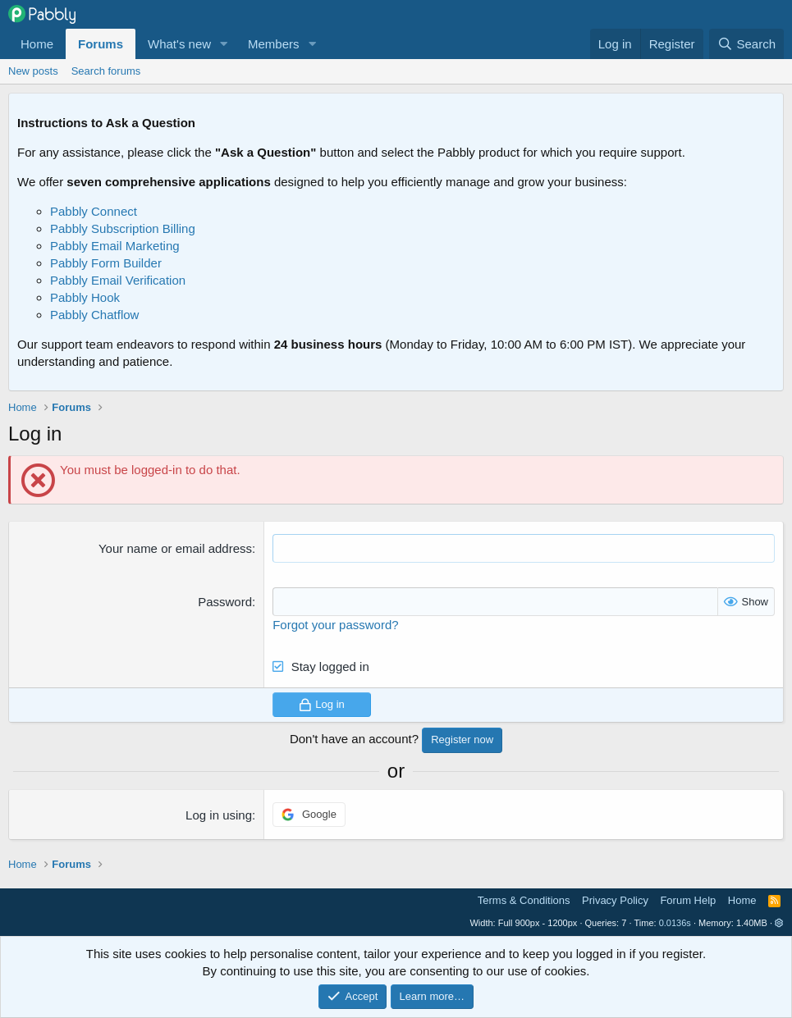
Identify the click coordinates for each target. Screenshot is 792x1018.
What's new (179, 44)
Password (225, 602)
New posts (33, 71)
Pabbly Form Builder (106, 263)
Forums (100, 44)
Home (37, 44)
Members (274, 44)
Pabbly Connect (93, 211)
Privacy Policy (615, 900)
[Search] (746, 44)
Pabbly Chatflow (94, 315)
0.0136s (675, 923)
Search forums (106, 71)
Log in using (218, 815)
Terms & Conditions (524, 900)
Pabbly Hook (85, 297)
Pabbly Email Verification (117, 280)
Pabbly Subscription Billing (122, 228)
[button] (224, 44)
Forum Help (688, 900)
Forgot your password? (335, 625)
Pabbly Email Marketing (115, 246)
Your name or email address (175, 548)
